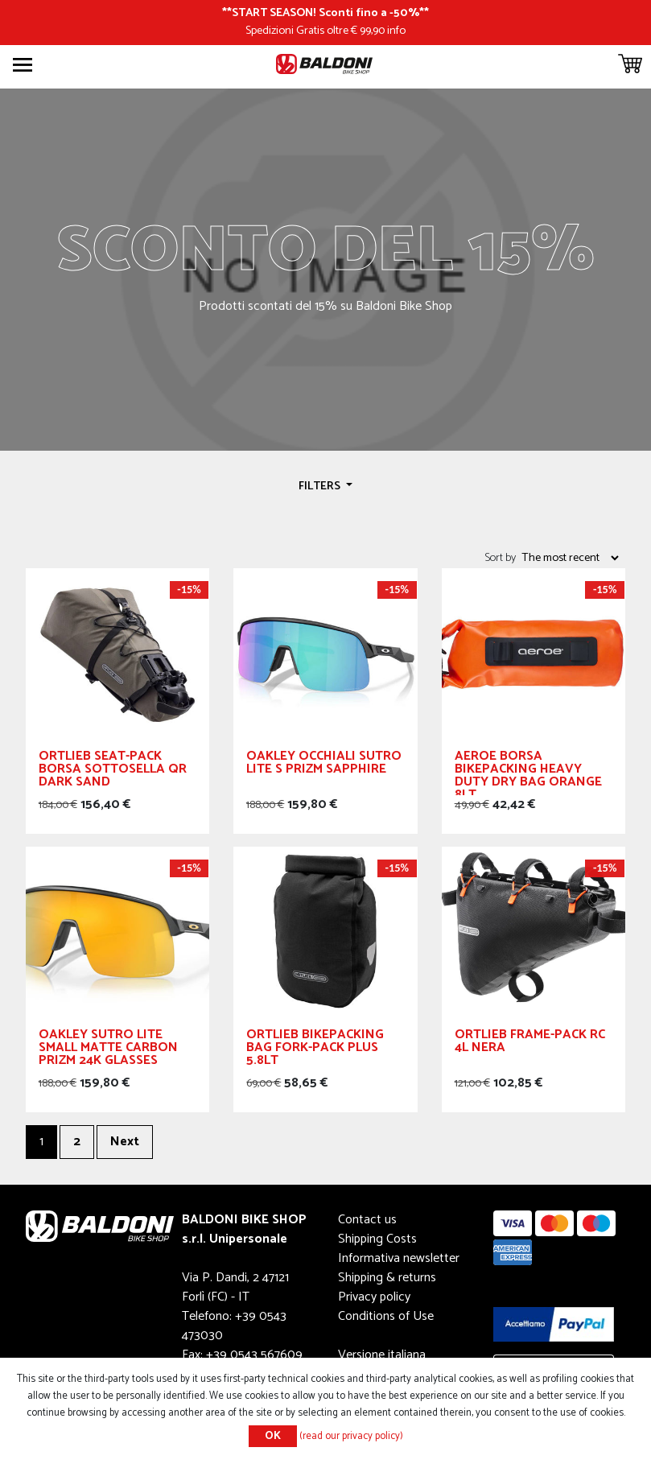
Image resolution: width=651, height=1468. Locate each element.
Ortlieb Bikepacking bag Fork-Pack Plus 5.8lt (315, 1050)
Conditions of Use (386, 1316)
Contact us (367, 1220)
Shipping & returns (387, 1278)
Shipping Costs (377, 1239)
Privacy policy (374, 1297)
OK (273, 1436)
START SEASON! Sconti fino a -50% (325, 13)
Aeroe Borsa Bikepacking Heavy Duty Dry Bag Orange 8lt (528, 772)
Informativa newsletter (398, 1258)
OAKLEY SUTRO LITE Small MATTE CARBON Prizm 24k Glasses (108, 1050)
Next (124, 1142)
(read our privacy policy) (351, 1436)
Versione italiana (382, 1355)
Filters (321, 486)
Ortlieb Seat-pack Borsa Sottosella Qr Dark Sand (113, 771)
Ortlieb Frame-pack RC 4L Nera (530, 1043)
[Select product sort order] (569, 557)
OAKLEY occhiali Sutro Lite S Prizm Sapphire (324, 765)
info (396, 30)
